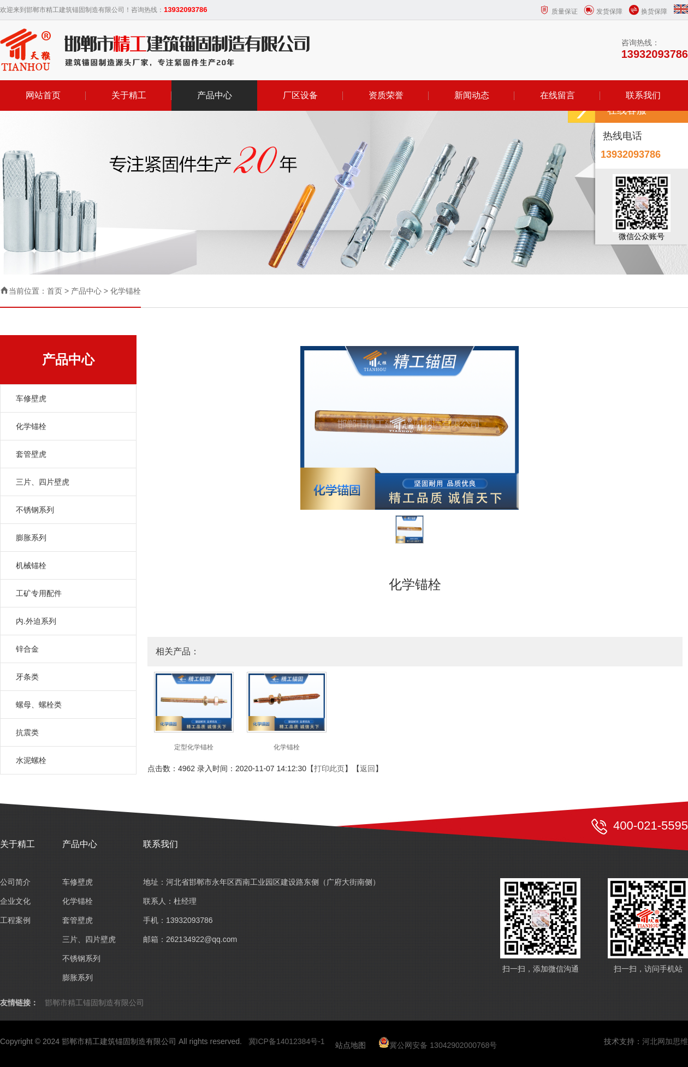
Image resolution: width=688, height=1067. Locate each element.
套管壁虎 (31, 454)
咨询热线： (654, 49)
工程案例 (15, 920)
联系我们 (643, 95)
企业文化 (15, 901)
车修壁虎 (31, 398)
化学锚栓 (125, 291)
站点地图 (350, 1045)
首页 (54, 291)
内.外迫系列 (36, 621)
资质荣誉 (386, 95)
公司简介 (15, 882)
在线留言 (557, 95)
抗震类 (27, 732)
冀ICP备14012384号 (283, 1041)
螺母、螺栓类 (39, 704)
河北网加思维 (665, 1041)
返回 (367, 768)
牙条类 (27, 676)
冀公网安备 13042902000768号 (437, 1045)
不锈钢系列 (35, 509)
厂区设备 (300, 95)
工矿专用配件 (39, 593)
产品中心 (214, 95)
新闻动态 (471, 95)
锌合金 (27, 649)
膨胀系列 (31, 537)
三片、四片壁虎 (42, 482)
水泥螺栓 (31, 760)
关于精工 (128, 95)
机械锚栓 (31, 565)
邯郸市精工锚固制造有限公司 (94, 1002)
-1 (321, 1041)
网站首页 (43, 95)
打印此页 (329, 768)
